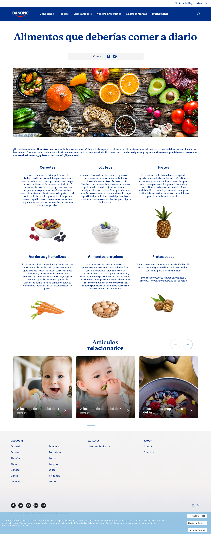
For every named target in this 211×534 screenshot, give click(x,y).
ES (201, 3)
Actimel (15, 446)
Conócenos (47, 14)
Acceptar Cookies (197, 530)
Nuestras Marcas (136, 14)
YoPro (52, 481)
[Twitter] (20, 505)
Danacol (15, 469)
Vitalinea (54, 475)
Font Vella (55, 452)
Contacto (149, 446)
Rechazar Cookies (197, 516)
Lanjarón (54, 464)
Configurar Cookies (196, 523)
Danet (14, 475)
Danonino (54, 446)
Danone (15, 481)
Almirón (15, 458)
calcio (105, 190)
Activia (15, 452)
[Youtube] (28, 505)
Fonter (53, 458)
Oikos (52, 469)
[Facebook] (13, 505)
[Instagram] (35, 505)
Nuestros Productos (109, 14)
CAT (206, 3)
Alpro (14, 464)
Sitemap (149, 452)
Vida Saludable (83, 14)
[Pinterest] (43, 505)
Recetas (64, 14)
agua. (39, 279)
